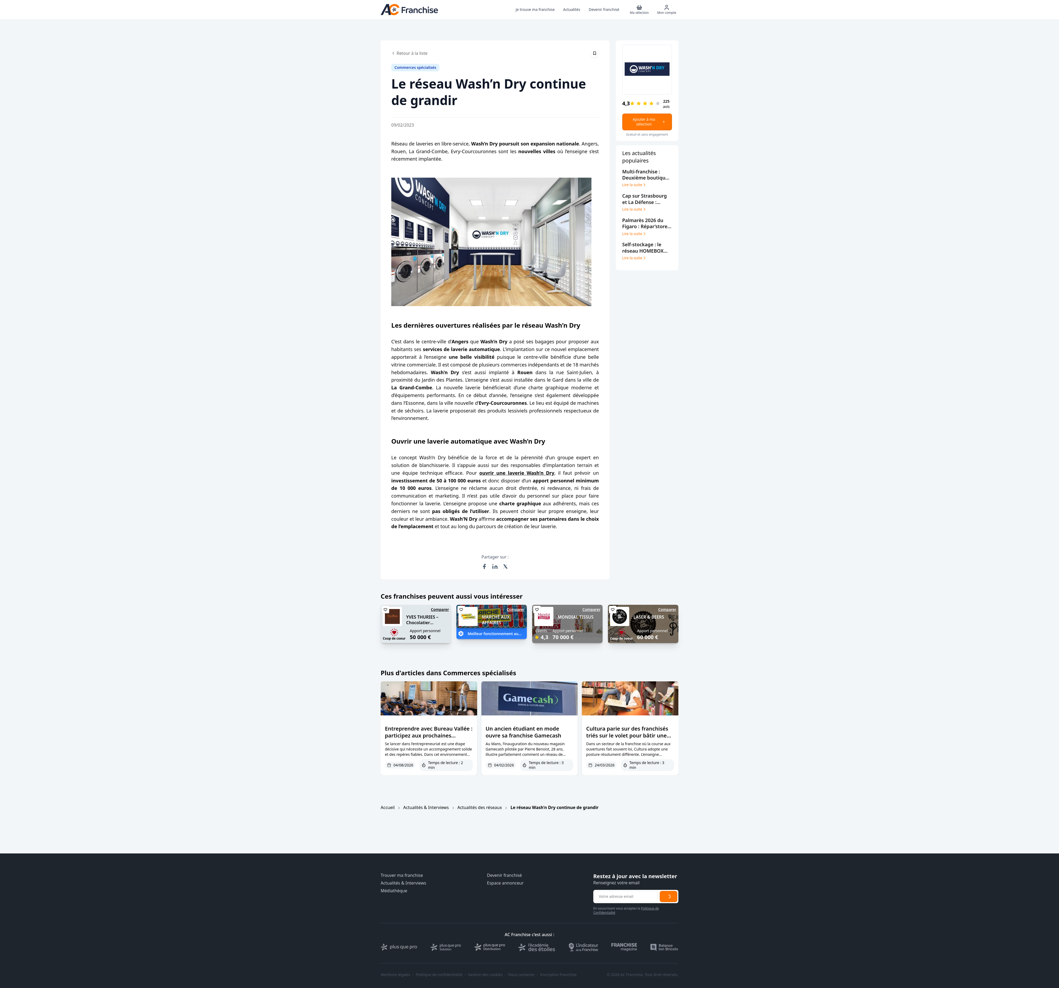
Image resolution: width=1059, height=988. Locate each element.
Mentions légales (395, 974)
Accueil (388, 807)
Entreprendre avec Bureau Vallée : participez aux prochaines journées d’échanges (429, 735)
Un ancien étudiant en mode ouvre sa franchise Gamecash (523, 732)
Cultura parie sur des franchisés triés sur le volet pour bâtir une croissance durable (627, 735)
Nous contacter (521, 974)
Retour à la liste (409, 53)
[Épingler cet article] (594, 53)
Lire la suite (634, 184)
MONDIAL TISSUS (576, 617)
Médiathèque (394, 891)
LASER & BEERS (648, 617)
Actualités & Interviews (426, 807)
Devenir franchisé (504, 875)
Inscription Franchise (558, 974)
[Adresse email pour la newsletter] (626, 896)
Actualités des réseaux (479, 807)
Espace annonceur (505, 883)
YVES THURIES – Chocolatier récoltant (422, 622)
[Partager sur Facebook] (484, 566)
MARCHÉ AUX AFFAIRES (496, 620)
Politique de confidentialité (439, 974)
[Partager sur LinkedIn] (495, 566)
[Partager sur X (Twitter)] (505, 566)
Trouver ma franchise (402, 875)
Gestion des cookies (485, 974)
